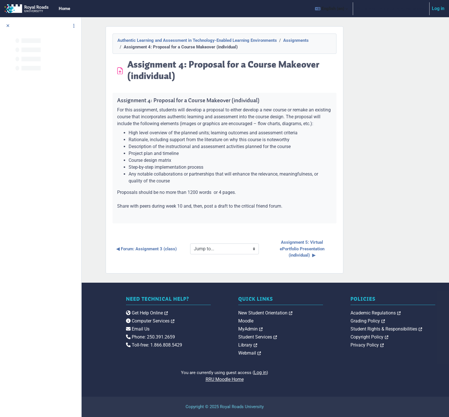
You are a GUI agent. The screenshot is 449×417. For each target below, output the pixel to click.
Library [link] (288, 345)
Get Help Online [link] (208, 313)
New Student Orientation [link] (306, 313)
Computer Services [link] (211, 321)
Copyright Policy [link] (390, 337)
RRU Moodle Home (265, 379)
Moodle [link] (286, 321)
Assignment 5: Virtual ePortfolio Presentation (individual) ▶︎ (343, 249)
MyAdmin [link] (291, 329)
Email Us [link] (199, 329)
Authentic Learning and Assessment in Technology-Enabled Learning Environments (238, 40)
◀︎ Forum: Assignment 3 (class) (187, 248)
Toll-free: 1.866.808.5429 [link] (215, 345)
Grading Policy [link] (388, 321)
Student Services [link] (298, 337)
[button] (331, 8)
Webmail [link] (290, 353)
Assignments (337, 40)
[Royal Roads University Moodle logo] (127, 324)
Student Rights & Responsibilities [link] (406, 329)
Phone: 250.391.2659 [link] (211, 337)
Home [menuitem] (64, 8)
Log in (438, 8)
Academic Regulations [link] (396, 313)
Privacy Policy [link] (387, 345)
